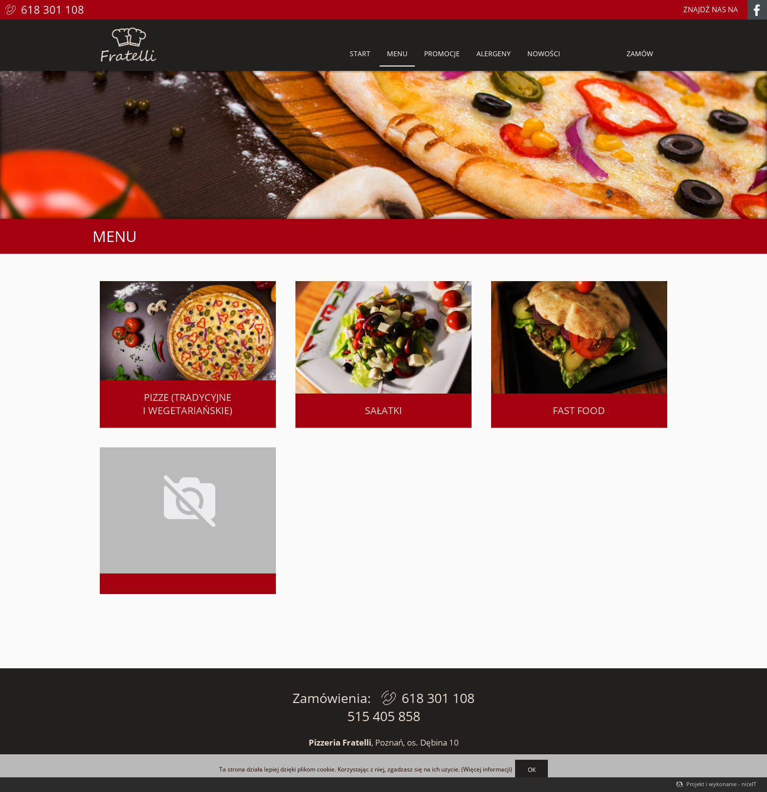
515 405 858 (383, 716)
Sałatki (383, 410)
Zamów (640, 53)
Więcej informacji (486, 770)
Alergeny (493, 53)
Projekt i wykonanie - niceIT (721, 784)
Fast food (579, 410)
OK (532, 770)
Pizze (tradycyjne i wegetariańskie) (187, 404)
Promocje (442, 53)
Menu (397, 53)
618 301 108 (52, 9)
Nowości (543, 53)
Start (360, 53)
